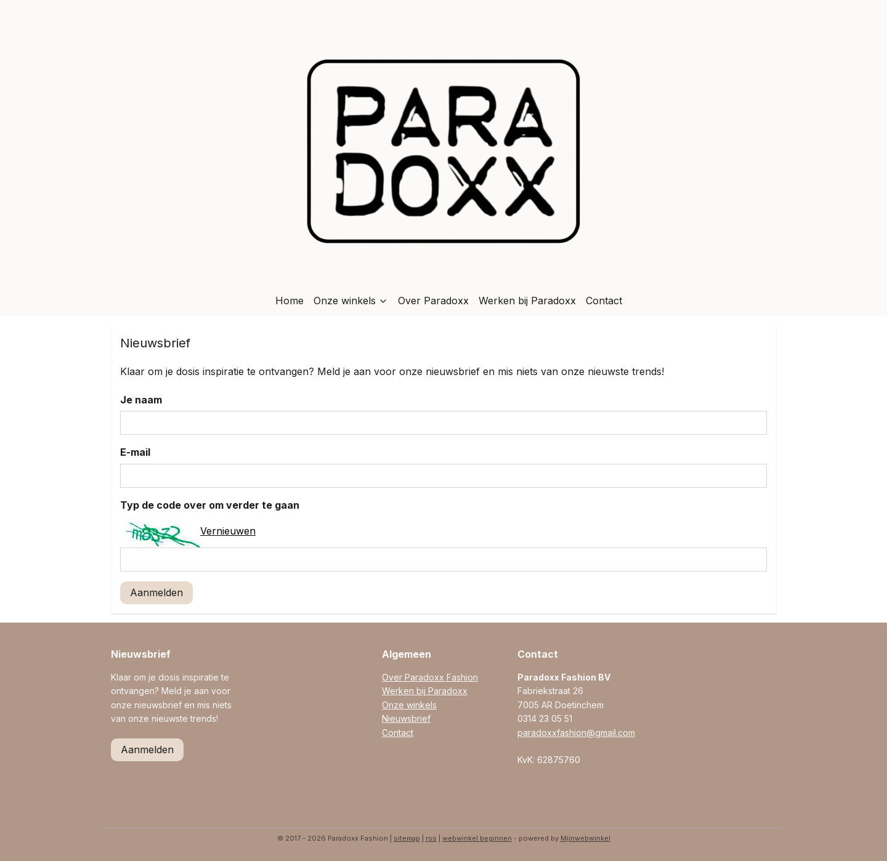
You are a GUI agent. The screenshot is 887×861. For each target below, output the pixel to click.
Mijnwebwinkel (585, 838)
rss (431, 838)
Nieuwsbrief (406, 718)
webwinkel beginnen (477, 838)
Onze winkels (351, 300)
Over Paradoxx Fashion (430, 677)
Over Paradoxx (433, 300)
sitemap (407, 838)
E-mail (135, 452)
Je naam (141, 400)
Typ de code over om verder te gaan (209, 505)
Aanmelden (156, 592)
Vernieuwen (228, 531)
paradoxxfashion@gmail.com (576, 732)
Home (289, 300)
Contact (604, 300)
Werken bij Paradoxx (527, 300)
